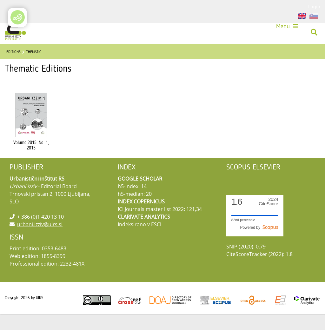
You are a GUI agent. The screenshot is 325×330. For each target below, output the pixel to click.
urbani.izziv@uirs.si (40, 240)
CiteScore (268, 217)
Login (314, 6)
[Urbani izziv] (17, 34)
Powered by (259, 243)
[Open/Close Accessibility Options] (17, 17)
